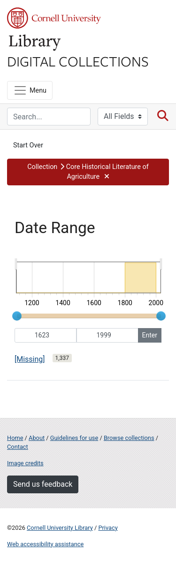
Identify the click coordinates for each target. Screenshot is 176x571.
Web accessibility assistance (45, 544)
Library (35, 42)
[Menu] (30, 90)
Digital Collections (78, 60)
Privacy (107, 527)
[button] (88, 172)
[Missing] (30, 359)
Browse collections (129, 437)
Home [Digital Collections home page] (15, 437)
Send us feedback (42, 484)
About (37, 437)
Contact (17, 446)
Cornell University (54, 18)
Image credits (25, 463)
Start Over (28, 145)
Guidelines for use (74, 437)
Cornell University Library (60, 527)
